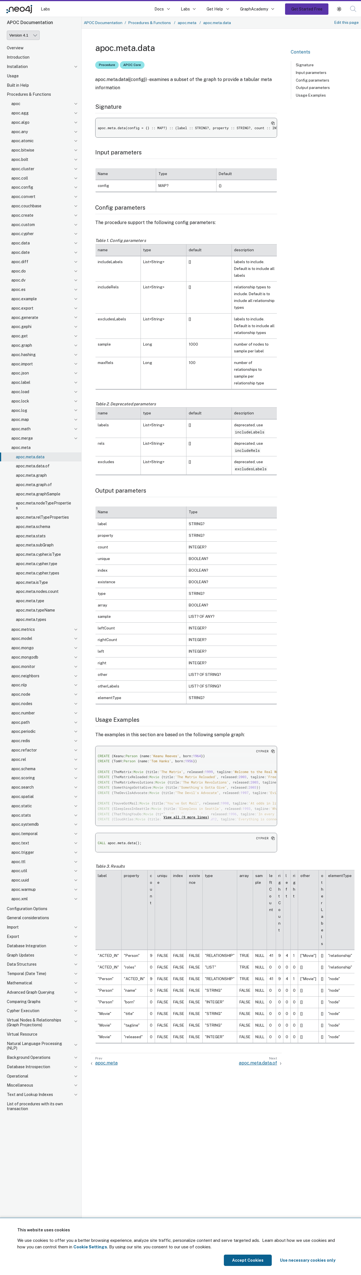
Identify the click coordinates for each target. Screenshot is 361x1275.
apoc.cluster (22, 169)
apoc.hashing (23, 354)
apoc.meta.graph (31, 475)
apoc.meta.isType (32, 582)
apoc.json (20, 373)
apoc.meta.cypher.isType (38, 554)
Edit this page (346, 22)
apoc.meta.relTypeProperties (42, 517)
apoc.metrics (23, 629)
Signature (305, 65)
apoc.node (20, 694)
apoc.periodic (23, 731)
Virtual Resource (22, 1034)
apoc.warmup (23, 889)
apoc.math (21, 429)
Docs (159, 9)
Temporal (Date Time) (26, 973)
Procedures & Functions (29, 94)
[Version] (23, 35)
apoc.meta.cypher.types (37, 573)
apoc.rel (18, 759)
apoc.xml (19, 899)
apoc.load (20, 391)
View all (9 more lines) (186, 817)
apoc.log (19, 410)
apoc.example (24, 299)
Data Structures (22, 964)
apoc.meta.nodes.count (37, 591)
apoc (15, 103)
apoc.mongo (22, 648)
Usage (13, 76)
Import (13, 927)
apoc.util (19, 871)
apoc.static (21, 806)
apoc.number (23, 713)
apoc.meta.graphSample (38, 494)
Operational (17, 1076)
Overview (15, 48)
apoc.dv (18, 280)
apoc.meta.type (30, 601)
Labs (45, 9)
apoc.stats (21, 815)
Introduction (18, 57)
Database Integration (26, 946)
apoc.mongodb (24, 657)
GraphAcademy (254, 9)
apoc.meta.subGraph (35, 545)
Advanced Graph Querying (30, 992)
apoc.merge (22, 438)
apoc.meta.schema (33, 526)
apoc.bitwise (22, 150)
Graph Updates (20, 955)
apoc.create (22, 215)
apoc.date (20, 252)
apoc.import (22, 364)
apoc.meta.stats (31, 536)
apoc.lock (20, 401)
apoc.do (18, 271)
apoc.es (18, 289)
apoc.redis (20, 740)
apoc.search (22, 787)
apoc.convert (23, 196)
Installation (17, 66)
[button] (339, 9)
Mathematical (19, 983)
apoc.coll (19, 178)
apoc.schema (23, 769)
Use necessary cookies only (307, 1260)
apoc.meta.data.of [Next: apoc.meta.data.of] (258, 1063)
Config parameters (312, 80)
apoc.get (19, 336)
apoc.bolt (19, 159)
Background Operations (28, 1057)
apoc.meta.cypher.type (36, 563)
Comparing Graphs (24, 1001)
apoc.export (22, 308)
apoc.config (22, 187)
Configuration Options (27, 908)
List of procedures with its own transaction (35, 1106)
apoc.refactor (24, 750)
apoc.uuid (20, 880)
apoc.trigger (22, 852)
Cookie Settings (90, 1246)
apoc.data (20, 243)
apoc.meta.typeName (35, 610)
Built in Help (18, 85)
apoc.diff (19, 261)
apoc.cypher (22, 233)
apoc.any (19, 131)
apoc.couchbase (26, 206)
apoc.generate (24, 317)
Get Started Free (306, 9)
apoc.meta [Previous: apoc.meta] (106, 1063)
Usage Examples (311, 95)
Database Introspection (28, 1067)
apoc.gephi (21, 326)
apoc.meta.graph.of (34, 484)
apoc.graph (21, 345)
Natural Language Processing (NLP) (34, 1046)
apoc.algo (20, 122)
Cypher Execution (23, 1010)
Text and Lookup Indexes (30, 1094)
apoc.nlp (19, 685)
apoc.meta (21, 447)
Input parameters (311, 72)
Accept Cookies (248, 1260)
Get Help (215, 9)
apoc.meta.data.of (33, 466)
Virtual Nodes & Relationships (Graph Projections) (34, 1022)
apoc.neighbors (25, 676)
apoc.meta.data (30, 457)
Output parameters (313, 87)
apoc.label (20, 382)
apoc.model (21, 638)
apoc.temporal (24, 833)
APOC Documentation (103, 22)
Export (13, 936)
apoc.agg (20, 113)
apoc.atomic (22, 141)
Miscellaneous (20, 1085)
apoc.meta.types (31, 619)
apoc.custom (23, 224)
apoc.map (20, 419)
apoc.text (20, 843)
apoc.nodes (21, 703)
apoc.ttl (18, 861)
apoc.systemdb (25, 824)
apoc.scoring (23, 778)
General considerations (28, 918)
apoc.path (20, 722)
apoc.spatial (22, 796)
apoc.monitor (23, 666)
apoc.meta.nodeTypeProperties (43, 505)
